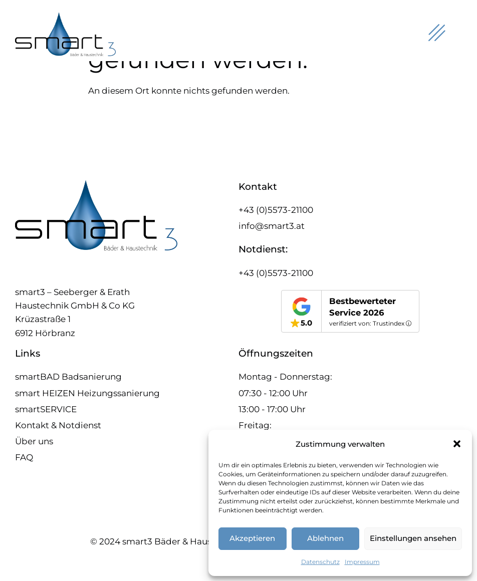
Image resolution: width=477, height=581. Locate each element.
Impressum (362, 561)
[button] (457, 444)
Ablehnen (325, 538)
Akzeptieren (252, 538)
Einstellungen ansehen (413, 538)
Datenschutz (320, 561)
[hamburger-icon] (435, 34)
